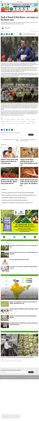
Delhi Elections (3, 123)
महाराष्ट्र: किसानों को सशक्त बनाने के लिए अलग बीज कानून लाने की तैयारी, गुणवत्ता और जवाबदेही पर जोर (29, 182)
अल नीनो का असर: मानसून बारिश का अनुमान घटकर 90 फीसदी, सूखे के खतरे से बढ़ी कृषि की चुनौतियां (18, 192)
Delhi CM (33, 123)
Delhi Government (28, 123)
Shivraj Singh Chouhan (31, 121)
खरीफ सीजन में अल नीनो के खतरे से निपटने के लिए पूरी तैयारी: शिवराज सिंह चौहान (14, 200)
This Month (19, 249)
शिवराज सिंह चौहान (13, 119)
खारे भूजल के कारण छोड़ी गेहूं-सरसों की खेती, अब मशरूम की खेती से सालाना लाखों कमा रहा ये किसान (17, 364)
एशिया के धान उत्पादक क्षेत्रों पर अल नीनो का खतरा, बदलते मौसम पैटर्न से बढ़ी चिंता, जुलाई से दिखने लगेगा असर (19, 195)
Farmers (18, 121)
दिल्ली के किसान (28, 119)
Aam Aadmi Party (21, 123)
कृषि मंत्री (8, 119)
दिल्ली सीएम (7, 121)
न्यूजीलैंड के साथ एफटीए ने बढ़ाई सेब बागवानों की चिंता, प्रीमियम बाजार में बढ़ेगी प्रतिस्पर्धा (9, 181)
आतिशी (11, 121)
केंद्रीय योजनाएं (22, 119)
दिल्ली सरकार (2, 121)
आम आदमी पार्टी (33, 119)
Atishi (2, 125)
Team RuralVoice (12, 267)
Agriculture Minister (23, 121)
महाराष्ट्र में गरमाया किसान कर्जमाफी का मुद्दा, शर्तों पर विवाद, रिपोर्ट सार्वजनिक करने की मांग (28, 162)
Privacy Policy (35, 383)
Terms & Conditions (29, 383)
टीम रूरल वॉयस (7, 28)
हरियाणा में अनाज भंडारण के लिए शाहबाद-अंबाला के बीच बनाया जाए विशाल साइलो (9, 161)
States (4, 13)
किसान (5, 119)
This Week (7, 249)
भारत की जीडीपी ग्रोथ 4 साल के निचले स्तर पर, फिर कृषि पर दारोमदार (10, 140)
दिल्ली (2, 119)
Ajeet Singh (2, 305)
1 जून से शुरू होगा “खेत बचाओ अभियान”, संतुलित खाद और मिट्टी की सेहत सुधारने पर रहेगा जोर (23, 274)
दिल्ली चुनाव (18, 119)
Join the (28, 34)
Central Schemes (9, 123)
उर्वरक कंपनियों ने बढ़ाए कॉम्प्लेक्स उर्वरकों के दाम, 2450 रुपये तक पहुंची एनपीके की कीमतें (24, 253)
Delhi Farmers (15, 123)
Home (1, 13)
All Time (32, 249)
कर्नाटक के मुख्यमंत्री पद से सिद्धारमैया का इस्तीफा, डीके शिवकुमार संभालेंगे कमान (14, 197)
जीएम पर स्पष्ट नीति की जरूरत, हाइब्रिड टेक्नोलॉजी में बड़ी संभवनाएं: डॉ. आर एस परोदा (28, 140)
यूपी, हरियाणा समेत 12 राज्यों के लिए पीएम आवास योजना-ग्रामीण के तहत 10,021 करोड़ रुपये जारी (17, 202)
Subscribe (31, 134)
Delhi (14, 121)
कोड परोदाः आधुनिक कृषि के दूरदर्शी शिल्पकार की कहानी (19, 266)
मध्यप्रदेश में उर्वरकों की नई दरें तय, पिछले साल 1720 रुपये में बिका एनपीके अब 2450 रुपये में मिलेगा (24, 260)
